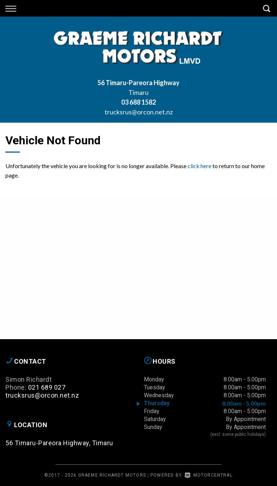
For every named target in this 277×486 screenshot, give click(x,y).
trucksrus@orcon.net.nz (139, 112)
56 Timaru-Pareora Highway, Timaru (59, 443)
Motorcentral (209, 475)
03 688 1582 (138, 102)
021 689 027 (47, 387)
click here (199, 165)
